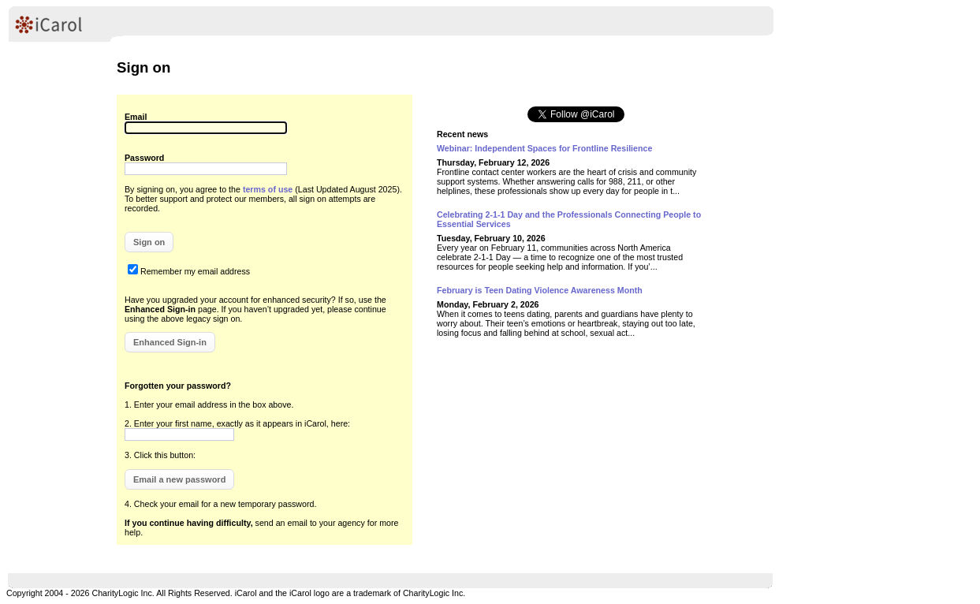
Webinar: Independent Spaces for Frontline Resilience (544, 148)
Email (136, 116)
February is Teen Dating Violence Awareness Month (540, 290)
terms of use (268, 189)
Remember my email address (195, 271)
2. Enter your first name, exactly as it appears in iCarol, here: (237, 423)
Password (144, 157)
